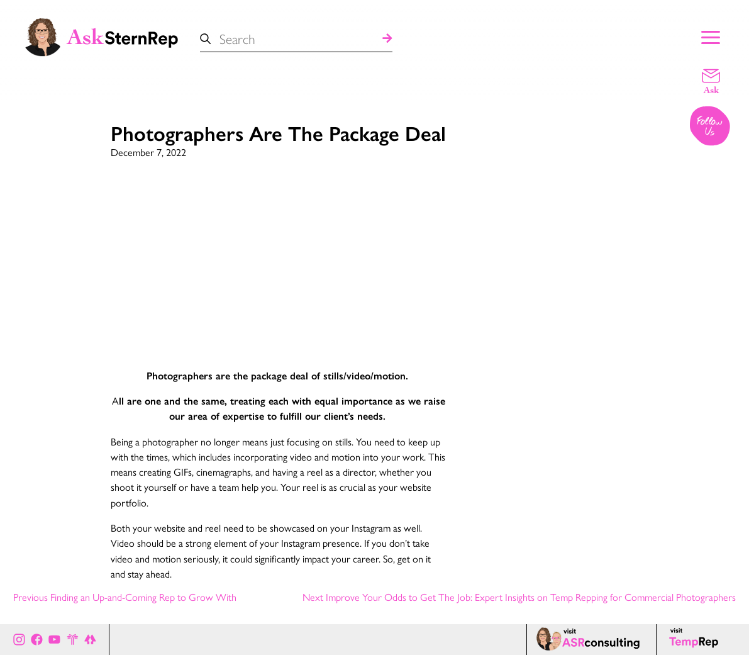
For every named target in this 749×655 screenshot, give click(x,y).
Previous (124, 597)
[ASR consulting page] (591, 639)
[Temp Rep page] (696, 639)
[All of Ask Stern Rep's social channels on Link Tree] (90, 639)
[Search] (387, 39)
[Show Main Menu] (710, 36)
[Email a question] (711, 80)
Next (519, 597)
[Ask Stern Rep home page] (100, 35)
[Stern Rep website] (73, 639)
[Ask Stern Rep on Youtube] (54, 639)
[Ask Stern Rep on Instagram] (19, 639)
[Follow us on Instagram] (710, 127)
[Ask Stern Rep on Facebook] (37, 639)
